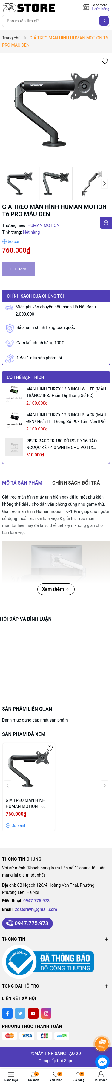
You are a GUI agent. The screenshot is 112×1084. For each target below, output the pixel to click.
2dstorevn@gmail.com (36, 909)
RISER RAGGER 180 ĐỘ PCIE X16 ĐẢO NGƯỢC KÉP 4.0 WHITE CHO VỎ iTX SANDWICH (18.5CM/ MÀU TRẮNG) (61, 445)
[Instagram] (46, 1013)
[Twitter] (20, 1013)
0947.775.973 (36, 900)
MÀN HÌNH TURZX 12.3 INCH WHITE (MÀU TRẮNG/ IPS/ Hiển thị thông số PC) (66, 392)
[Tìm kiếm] (104, 21)
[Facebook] (7, 1013)
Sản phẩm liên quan (27, 709)
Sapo (68, 1060)
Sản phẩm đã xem (23, 734)
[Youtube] (33, 1013)
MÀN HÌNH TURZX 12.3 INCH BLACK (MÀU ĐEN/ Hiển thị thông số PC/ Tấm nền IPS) (66, 418)
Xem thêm (56, 589)
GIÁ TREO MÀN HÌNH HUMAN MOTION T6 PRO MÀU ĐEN (25, 803)
